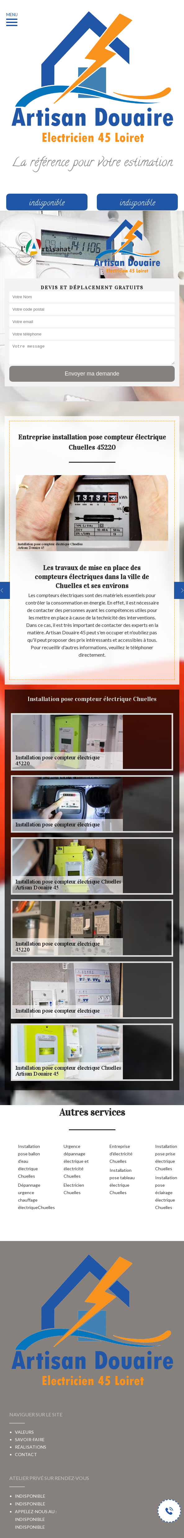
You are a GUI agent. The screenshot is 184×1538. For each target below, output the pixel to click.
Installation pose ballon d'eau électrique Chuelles (29, 1161)
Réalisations (30, 1447)
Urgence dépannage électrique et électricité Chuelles (76, 1161)
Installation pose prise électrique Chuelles (166, 1157)
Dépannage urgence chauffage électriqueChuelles (31, 1196)
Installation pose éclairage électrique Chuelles (166, 1192)
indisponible (30, 1527)
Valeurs (24, 1432)
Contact (26, 1454)
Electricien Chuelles (74, 1188)
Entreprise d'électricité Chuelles (121, 1154)
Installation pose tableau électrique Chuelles (122, 1181)
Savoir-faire (30, 1439)
